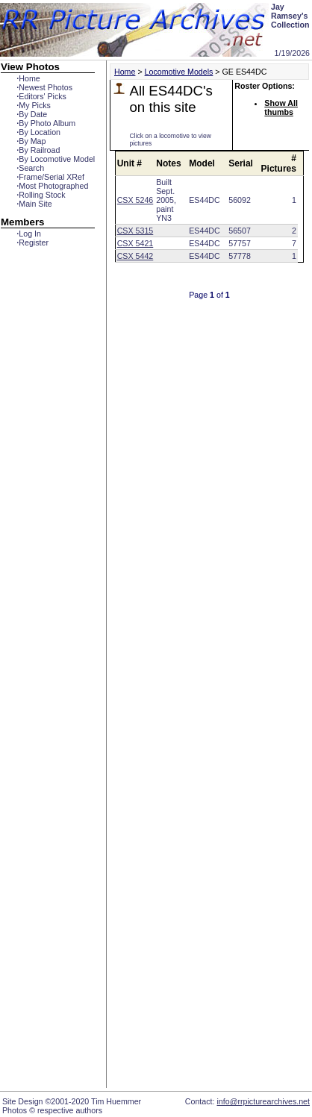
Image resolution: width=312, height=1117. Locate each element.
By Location (38, 132)
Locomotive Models (179, 71)
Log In (28, 233)
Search (30, 167)
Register (32, 242)
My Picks (33, 105)
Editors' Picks (41, 96)
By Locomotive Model (55, 158)
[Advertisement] (201, 620)
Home (28, 78)
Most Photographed (52, 185)
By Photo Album (45, 123)
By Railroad (38, 150)
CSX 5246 (135, 199)
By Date (31, 114)
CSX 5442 (135, 255)
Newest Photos (44, 87)
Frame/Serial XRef (50, 176)
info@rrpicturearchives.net (263, 1101)
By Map (31, 141)
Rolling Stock (40, 194)
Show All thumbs (281, 107)
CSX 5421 (135, 243)
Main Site (34, 203)
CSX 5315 (135, 230)
